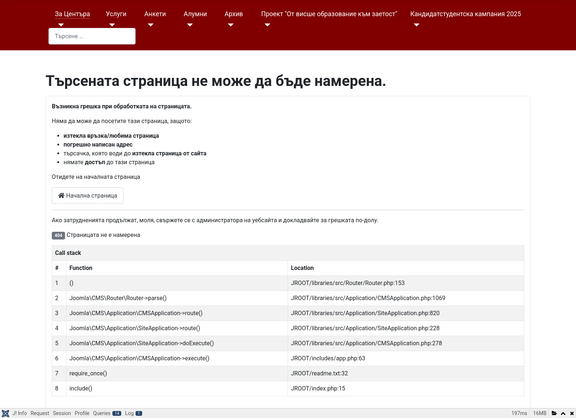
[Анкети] (149, 25)
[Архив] (229, 25)
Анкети (155, 14)
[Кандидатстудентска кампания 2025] (415, 25)
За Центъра (72, 14)
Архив (233, 14)
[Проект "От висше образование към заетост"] (265, 25)
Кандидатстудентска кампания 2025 (465, 14)
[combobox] (92, 36)
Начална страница (87, 195)
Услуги (116, 14)
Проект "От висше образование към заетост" (329, 14)
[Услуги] (110, 25)
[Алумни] (188, 25)
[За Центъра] (59, 25)
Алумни (195, 14)
